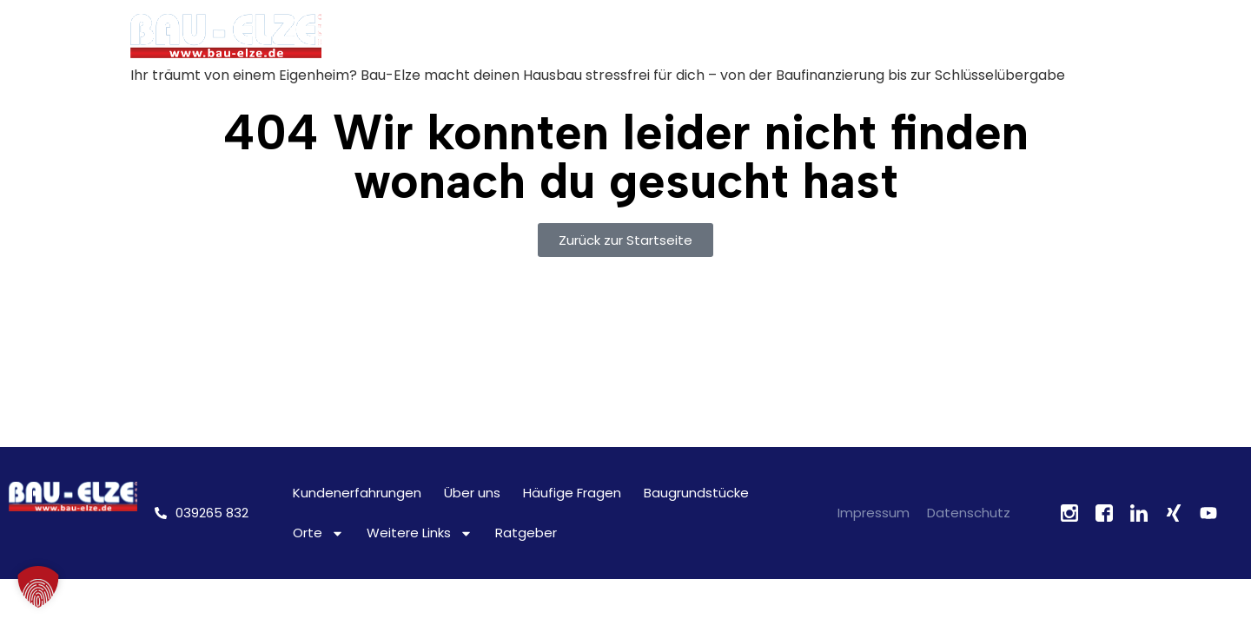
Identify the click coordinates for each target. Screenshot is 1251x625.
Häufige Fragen (572, 493)
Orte (318, 533)
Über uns (472, 493)
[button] (38, 587)
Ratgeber (526, 532)
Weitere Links (420, 533)
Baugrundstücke (696, 493)
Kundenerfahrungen (357, 493)
